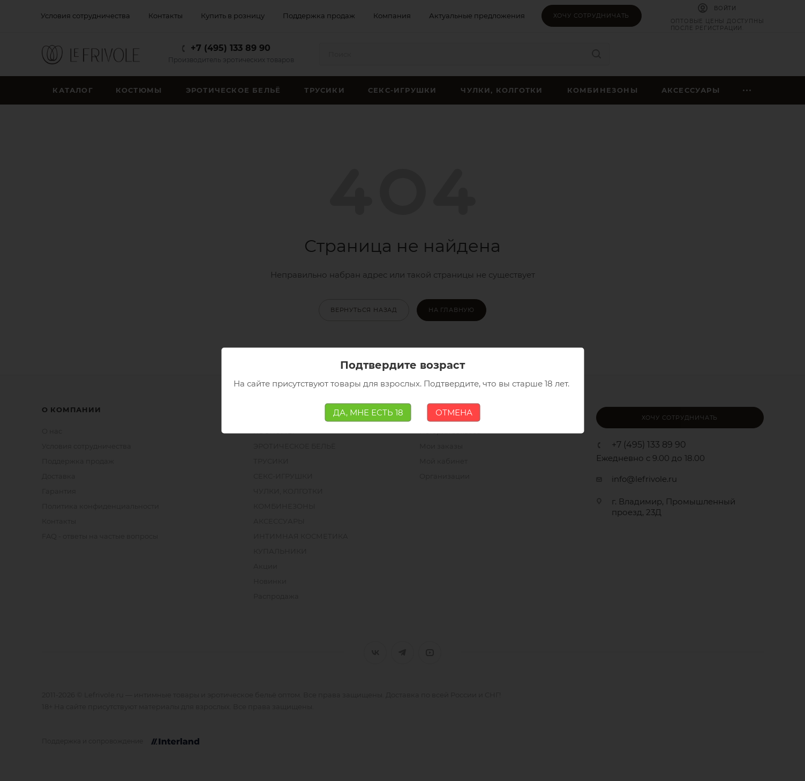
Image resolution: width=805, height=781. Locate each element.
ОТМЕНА (453, 412)
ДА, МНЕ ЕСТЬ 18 (368, 412)
